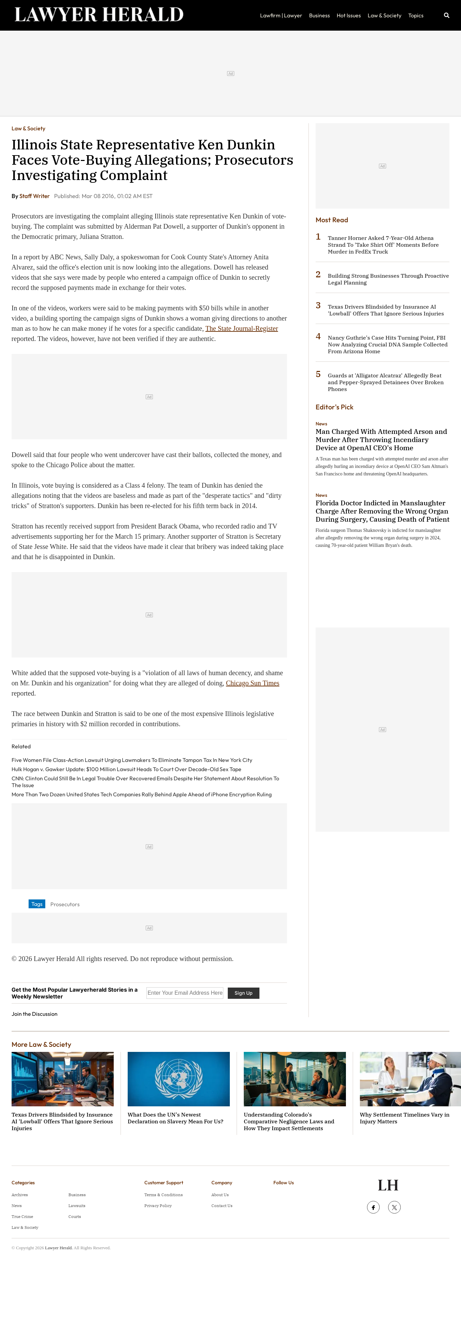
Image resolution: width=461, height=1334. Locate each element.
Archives (20, 1194)
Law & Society (384, 15)
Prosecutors (65, 904)
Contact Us (222, 1205)
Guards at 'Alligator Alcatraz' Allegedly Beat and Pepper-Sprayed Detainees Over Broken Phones (386, 382)
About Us (220, 1194)
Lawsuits (76, 1205)
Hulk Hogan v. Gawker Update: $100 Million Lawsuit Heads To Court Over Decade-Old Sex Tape (126, 769)
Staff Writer (35, 195)
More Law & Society (41, 1044)
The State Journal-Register (241, 328)
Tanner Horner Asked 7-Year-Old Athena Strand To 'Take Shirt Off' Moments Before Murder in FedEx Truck (383, 244)
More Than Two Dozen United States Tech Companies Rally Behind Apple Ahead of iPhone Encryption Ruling (142, 794)
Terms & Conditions (163, 1194)
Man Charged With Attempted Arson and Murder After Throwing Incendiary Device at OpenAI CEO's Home (381, 439)
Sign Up (244, 993)
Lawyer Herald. (59, 1247)
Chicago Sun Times (253, 683)
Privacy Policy (158, 1205)
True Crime (22, 1216)
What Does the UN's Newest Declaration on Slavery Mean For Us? (175, 1118)
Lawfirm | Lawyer (281, 15)
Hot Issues (349, 15)
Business (319, 15)
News (321, 424)
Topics (416, 15)
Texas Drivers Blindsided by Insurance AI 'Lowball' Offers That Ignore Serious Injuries (386, 310)
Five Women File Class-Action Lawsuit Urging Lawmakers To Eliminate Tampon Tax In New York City (132, 760)
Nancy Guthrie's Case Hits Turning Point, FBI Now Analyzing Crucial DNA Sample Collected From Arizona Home (388, 344)
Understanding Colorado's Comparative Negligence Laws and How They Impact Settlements (289, 1121)
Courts (74, 1216)
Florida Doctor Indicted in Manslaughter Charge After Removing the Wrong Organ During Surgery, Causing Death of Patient (382, 511)
